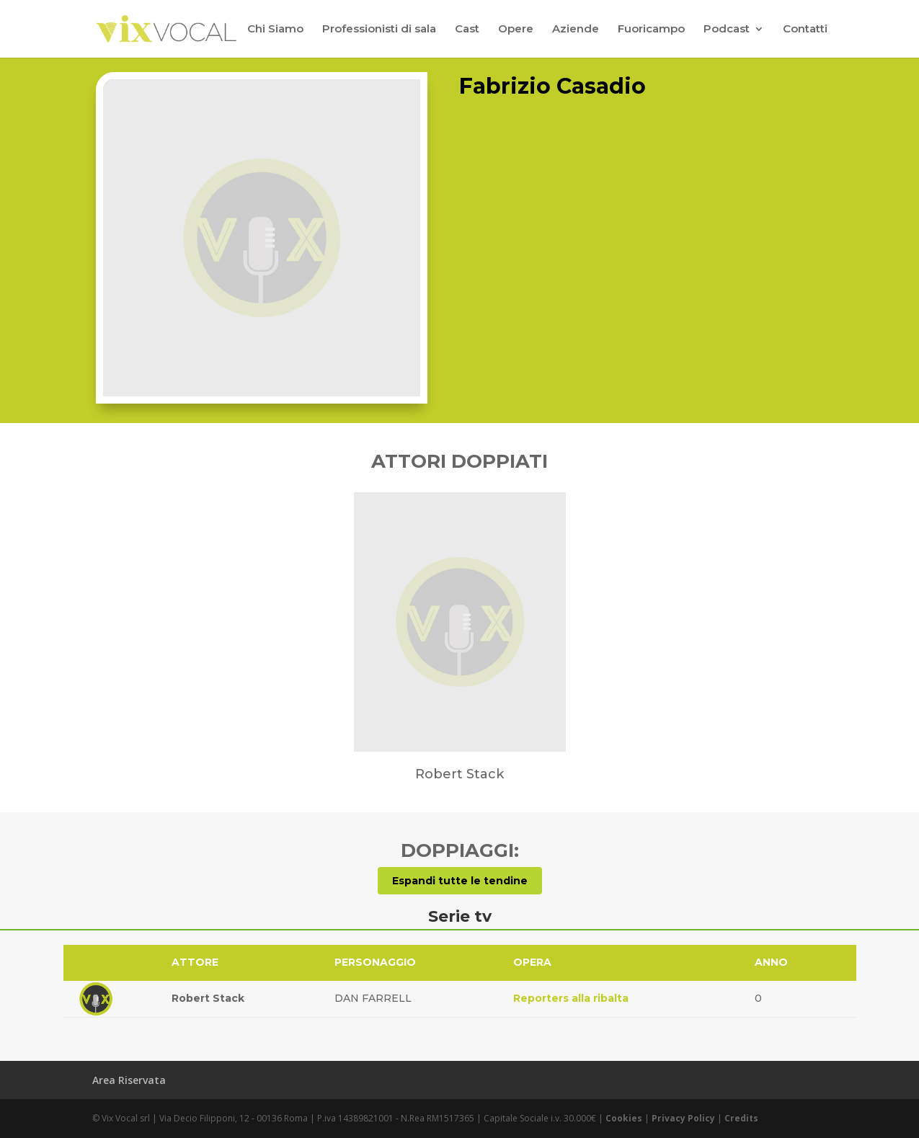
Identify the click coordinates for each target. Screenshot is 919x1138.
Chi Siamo (275, 29)
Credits (741, 1118)
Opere (515, 29)
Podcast (726, 29)
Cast (467, 29)
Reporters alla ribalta (571, 998)
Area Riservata (129, 1080)
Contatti (805, 29)
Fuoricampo (651, 29)
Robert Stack (208, 998)
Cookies (623, 1118)
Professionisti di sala (379, 29)
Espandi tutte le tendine (460, 880)
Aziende (575, 29)
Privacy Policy (683, 1118)
